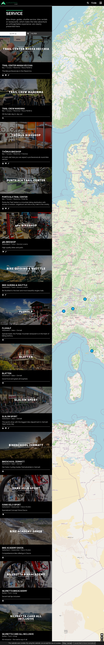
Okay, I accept (67, 643)
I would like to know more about (84, 643)
